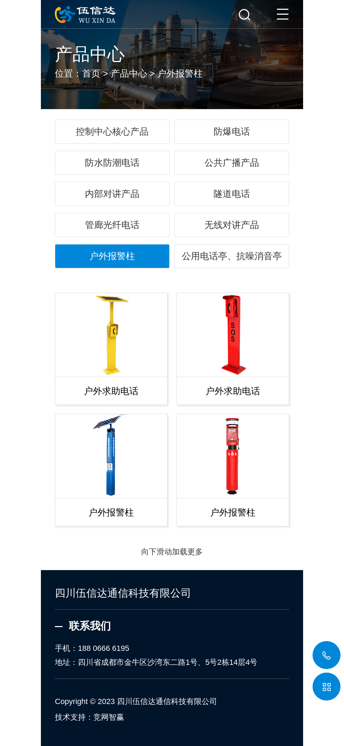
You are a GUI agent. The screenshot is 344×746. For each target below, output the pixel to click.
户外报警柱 (180, 73)
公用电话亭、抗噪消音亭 (232, 256)
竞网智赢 (108, 717)
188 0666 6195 (103, 648)
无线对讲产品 (232, 225)
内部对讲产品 (112, 194)
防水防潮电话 (112, 162)
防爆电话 (232, 131)
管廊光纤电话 (112, 225)
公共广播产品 (232, 162)
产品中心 (129, 73)
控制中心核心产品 (112, 131)
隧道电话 (232, 194)
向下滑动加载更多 (172, 551)
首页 (91, 73)
